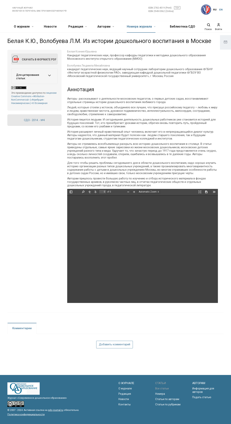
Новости (50, 26)
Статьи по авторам (167, 399)
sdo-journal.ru (55, 410)
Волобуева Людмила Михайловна (88, 65)
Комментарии (22, 328)
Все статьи (162, 388)
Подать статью (201, 397)
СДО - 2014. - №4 (34, 120)
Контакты (124, 404)
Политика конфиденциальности (26, 414)
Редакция (77, 26)
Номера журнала (141, 26)
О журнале (23, 26)
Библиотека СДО (182, 26)
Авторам (105, 26)
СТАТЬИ (160, 383)
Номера (160, 393)
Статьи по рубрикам (168, 404)
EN (221, 9)
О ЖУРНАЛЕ (126, 383)
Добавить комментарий (114, 344)
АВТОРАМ (198, 383)
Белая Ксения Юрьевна (82, 51)
